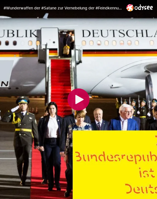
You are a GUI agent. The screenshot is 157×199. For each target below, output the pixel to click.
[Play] (78, 99)
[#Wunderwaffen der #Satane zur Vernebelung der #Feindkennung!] (63, 8)
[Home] (139, 8)
